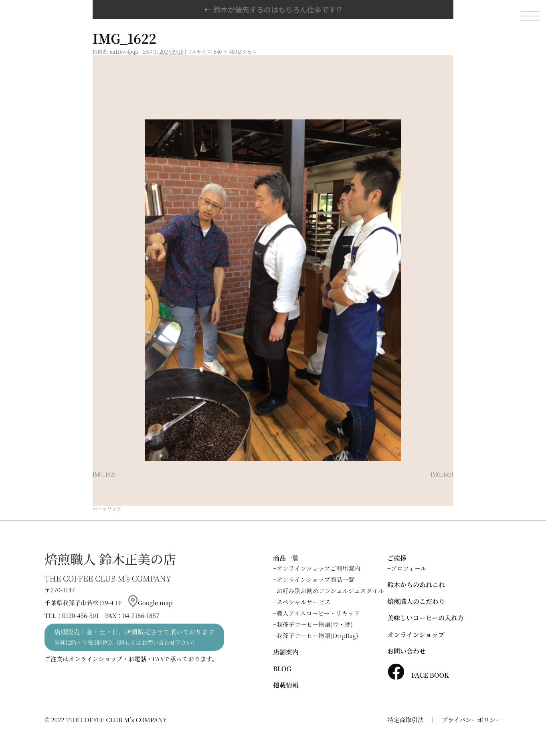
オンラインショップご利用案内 (318, 568)
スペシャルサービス (304, 602)
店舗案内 (286, 651)
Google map (150, 602)
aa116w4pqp (124, 51)
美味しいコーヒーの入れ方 (425, 617)
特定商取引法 (406, 719)
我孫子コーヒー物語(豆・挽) (315, 624)
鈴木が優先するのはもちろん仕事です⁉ (273, 9)
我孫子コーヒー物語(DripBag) (317, 635)
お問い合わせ (406, 651)
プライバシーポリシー (472, 719)
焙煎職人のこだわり (416, 601)
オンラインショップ (416, 634)
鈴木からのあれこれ (416, 584)
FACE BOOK (418, 675)
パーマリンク (107, 508)
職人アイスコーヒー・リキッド (318, 613)
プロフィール (409, 568)
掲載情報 (286, 685)
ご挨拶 (396, 558)
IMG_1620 (104, 474)
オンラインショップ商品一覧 (315, 579)
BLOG (282, 668)
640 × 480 (225, 51)
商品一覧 (286, 558)
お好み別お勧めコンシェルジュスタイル (330, 590)
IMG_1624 (442, 474)
